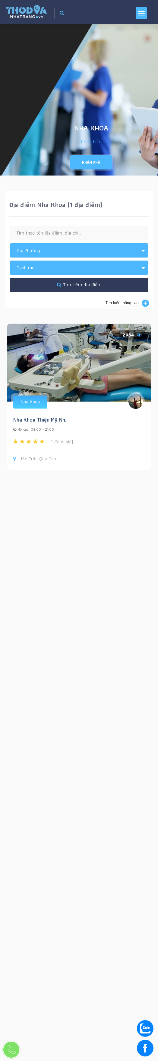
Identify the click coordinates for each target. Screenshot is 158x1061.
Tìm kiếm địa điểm (79, 284)
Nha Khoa (30, 402)
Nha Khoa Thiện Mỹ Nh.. (40, 419)
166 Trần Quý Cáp (34, 458)
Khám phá (91, 162)
